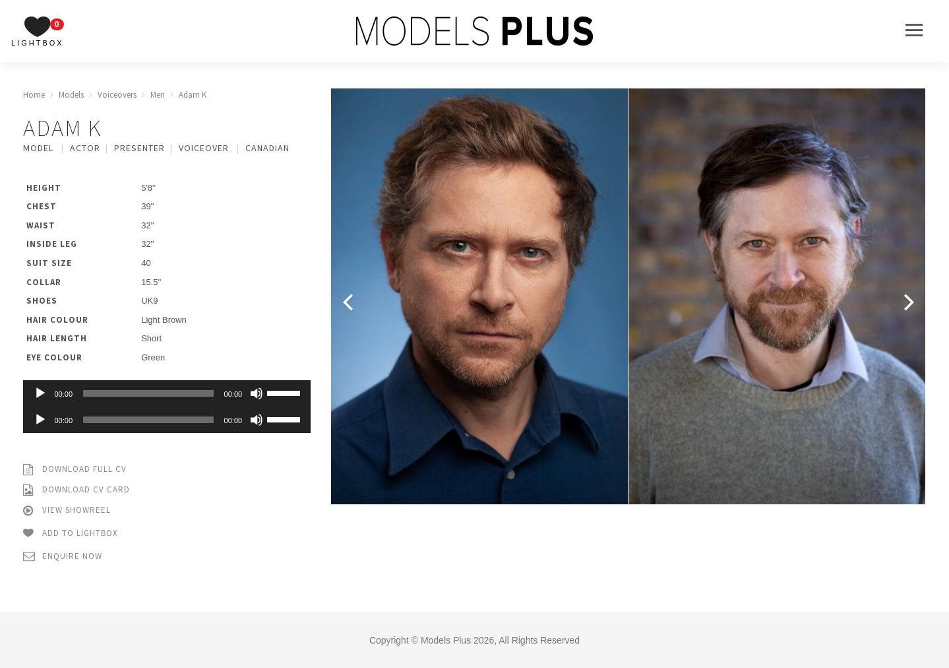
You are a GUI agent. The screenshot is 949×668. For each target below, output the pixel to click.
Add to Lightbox (70, 533)
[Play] (40, 393)
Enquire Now (62, 557)
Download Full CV (75, 469)
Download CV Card (76, 490)
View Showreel (67, 510)
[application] (167, 393)
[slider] (148, 393)
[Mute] (256, 393)
